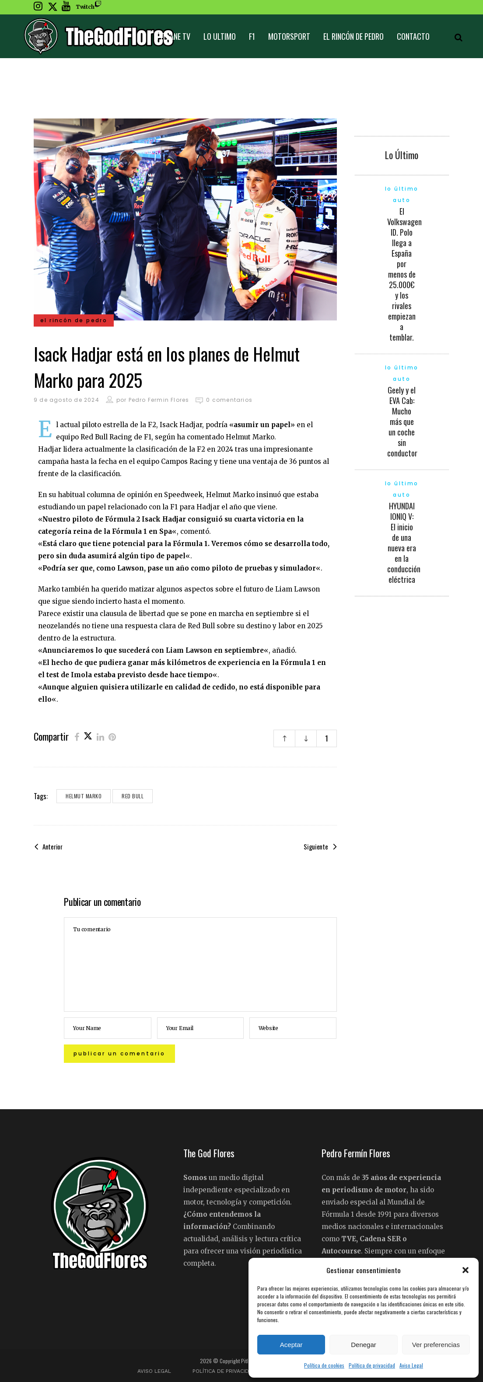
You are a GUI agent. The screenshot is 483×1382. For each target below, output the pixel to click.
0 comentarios (229, 400)
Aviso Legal (411, 1365)
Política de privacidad (372, 1365)
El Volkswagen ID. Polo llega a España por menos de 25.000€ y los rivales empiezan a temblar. (404, 274)
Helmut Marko (84, 796)
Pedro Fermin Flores (159, 400)
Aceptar (291, 1344)
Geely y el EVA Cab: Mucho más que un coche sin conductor (402, 421)
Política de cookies (324, 1365)
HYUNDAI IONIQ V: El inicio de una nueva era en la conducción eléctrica (403, 542)
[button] (465, 1270)
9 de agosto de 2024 (66, 400)
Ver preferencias (436, 1344)
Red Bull (133, 796)
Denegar (363, 1344)
